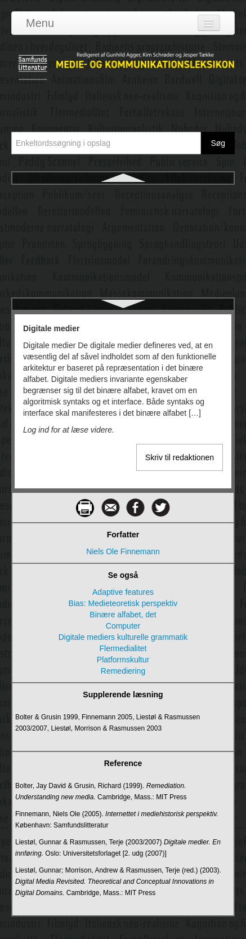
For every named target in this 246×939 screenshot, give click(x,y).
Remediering (123, 670)
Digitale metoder (123, 256)
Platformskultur (123, 659)
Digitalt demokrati (122, 296)
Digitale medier (123, 195)
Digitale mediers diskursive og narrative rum (122, 215)
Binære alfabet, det (123, 614)
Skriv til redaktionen (179, 457)
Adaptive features (123, 592)
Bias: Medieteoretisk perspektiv (123, 603)
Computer (123, 625)
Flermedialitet (122, 648)
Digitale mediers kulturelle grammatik (123, 236)
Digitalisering (122, 276)
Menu (40, 23)
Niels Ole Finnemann (123, 551)
